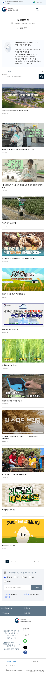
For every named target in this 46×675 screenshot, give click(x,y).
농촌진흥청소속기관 (6, 608)
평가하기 (36, 587)
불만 (33, 577)
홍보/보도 (25, 23)
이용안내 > (26, 635)
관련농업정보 (5, 613)
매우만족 (9, 577)
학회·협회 (27, 613)
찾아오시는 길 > (26, 629)
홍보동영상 (32, 23)
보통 (25, 577)
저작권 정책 (34, 661)
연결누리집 (27, 608)
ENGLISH (37, 2)
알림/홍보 (18, 23)
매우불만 (9, 581)
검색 (41, 76)
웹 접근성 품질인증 (11, 666)
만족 (18, 577)
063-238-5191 (13, 649)
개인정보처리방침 (11, 661)
